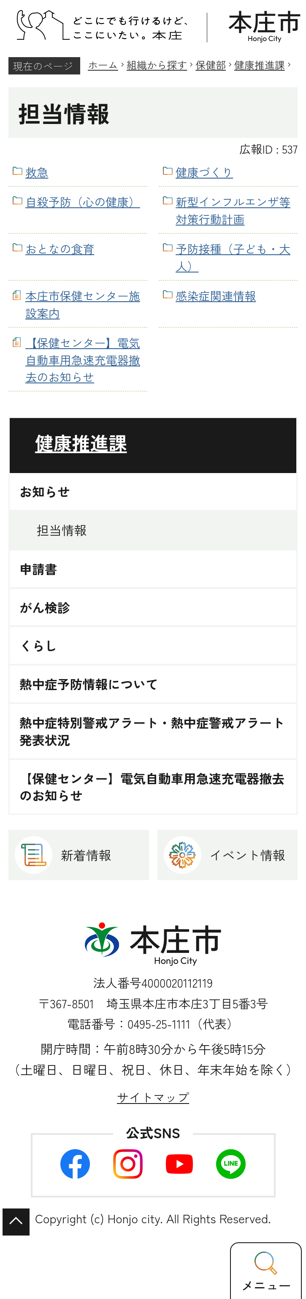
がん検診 (44, 607)
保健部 (210, 64)
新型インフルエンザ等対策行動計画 (233, 210)
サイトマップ (153, 1097)
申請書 (38, 569)
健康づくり (204, 171)
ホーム (103, 64)
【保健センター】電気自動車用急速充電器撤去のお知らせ (82, 359)
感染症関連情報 (216, 295)
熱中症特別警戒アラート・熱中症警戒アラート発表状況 (151, 731)
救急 (36, 171)
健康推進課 (259, 64)
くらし (38, 645)
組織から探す (157, 64)
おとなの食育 (59, 248)
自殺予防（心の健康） (82, 201)
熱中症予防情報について (88, 684)
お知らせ (44, 491)
